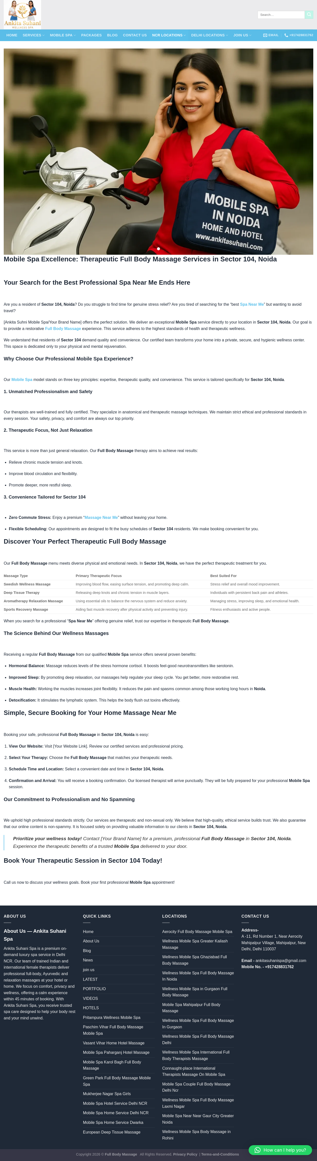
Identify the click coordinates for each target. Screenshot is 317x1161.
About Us (91, 941)
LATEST (90, 979)
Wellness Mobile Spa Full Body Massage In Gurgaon (198, 1023)
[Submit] (309, 15)
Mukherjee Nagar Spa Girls (107, 1094)
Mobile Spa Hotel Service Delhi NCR (115, 1103)
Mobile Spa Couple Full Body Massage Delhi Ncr (196, 1087)
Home (11, 35)
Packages (91, 35)
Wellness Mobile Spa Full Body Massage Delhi (198, 1039)
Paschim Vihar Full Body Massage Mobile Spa (113, 1030)
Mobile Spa (63, 35)
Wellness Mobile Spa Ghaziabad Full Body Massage (194, 960)
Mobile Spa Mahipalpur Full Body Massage (191, 1008)
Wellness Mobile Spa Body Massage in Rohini (196, 1135)
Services (34, 35)
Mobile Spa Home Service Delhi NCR (116, 1113)
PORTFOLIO (94, 989)
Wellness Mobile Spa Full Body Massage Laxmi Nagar (198, 1103)
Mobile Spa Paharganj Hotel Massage (116, 1052)
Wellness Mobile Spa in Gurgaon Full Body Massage (194, 992)
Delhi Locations (209, 35)
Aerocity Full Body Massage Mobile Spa (197, 932)
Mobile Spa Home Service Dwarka (113, 1122)
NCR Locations (169, 35)
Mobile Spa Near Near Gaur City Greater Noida (198, 1119)
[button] (280, 1150)
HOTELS (91, 1008)
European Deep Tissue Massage (111, 1132)
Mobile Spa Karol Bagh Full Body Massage (112, 1065)
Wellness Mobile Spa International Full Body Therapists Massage (196, 1055)
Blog (112, 35)
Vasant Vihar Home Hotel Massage (113, 1043)
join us (242, 35)
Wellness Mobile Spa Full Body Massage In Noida (198, 976)
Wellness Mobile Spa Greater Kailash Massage (195, 944)
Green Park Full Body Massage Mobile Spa (117, 1081)
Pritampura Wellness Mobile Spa (111, 1017)
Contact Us (135, 35)
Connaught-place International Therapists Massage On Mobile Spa (193, 1071)
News (88, 960)
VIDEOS (90, 998)
